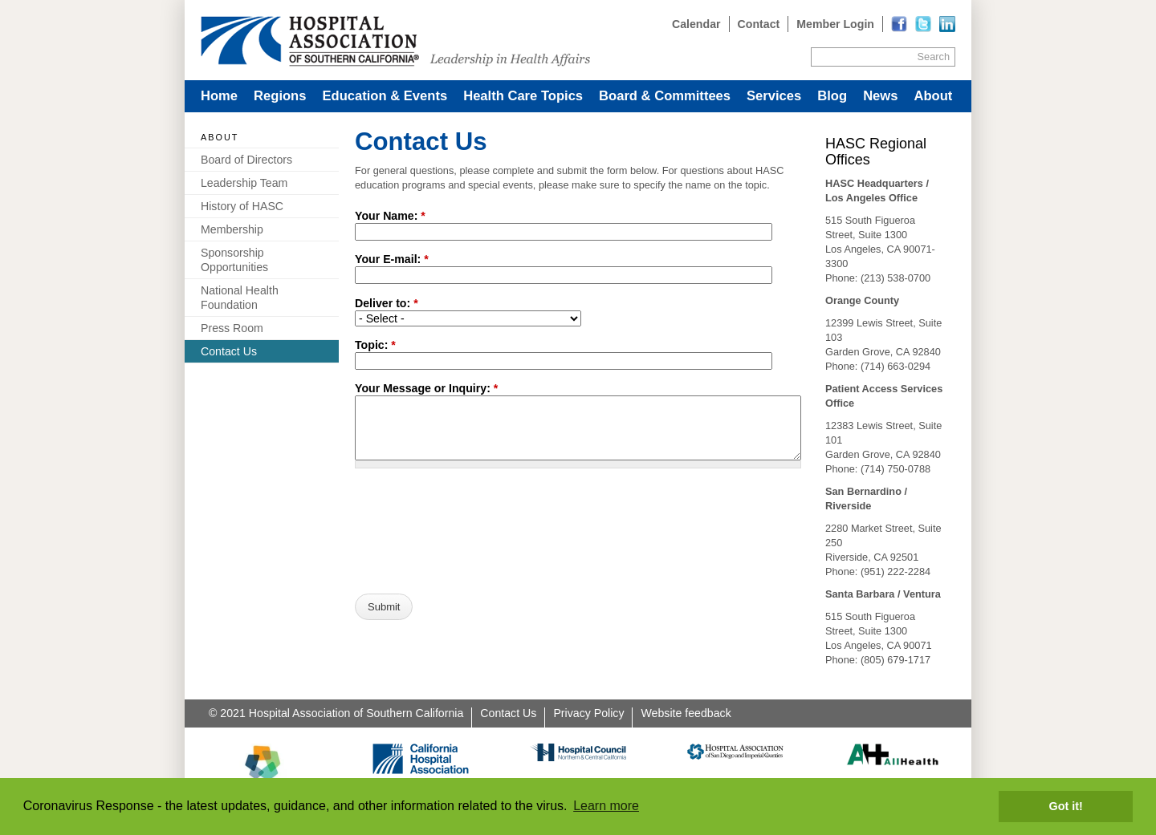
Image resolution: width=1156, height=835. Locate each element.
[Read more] (947, 24)
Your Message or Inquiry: (426, 388)
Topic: (375, 344)
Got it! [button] (1066, 806)
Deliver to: (386, 303)
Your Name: (390, 215)
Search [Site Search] (934, 57)
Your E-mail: (392, 259)
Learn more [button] (606, 806)
